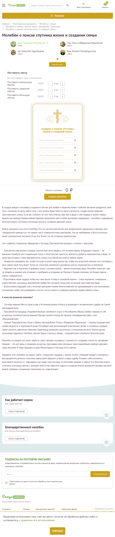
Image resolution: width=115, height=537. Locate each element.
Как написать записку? (45, 509)
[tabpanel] (33, 49)
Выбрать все (57, 64)
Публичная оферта (69, 509)
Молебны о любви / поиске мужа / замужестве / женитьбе (33, 26)
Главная (5, 23)
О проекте (6, 509)
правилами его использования (38, 520)
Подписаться (100, 473)
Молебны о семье (47, 23)
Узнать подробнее (16, 411)
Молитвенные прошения (24, 23)
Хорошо (57, 531)
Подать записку (57, 196)
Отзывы (26, 509)
